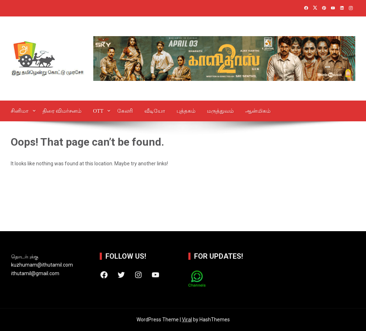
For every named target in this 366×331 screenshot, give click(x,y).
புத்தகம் (186, 111)
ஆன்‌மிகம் (258, 111)
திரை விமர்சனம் (62, 111)
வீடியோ (154, 111)
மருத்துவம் (220, 111)
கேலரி (125, 111)
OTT (98, 111)
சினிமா (20, 111)
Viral (187, 319)
